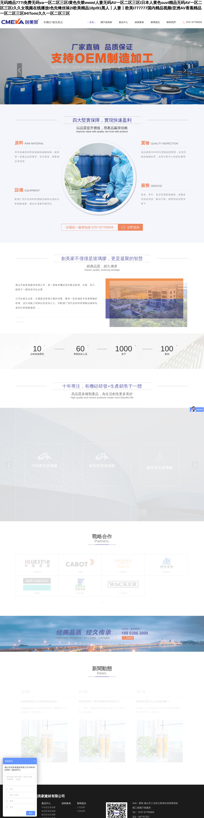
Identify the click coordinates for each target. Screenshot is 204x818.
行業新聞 (81, 811)
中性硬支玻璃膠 (48, 807)
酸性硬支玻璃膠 (48, 814)
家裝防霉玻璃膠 (48, 811)
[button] (19, 70)
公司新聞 (81, 807)
